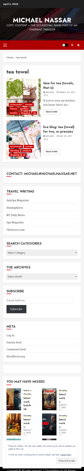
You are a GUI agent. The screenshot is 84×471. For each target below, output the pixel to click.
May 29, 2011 (65, 136)
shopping (25, 113)
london (13, 113)
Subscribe (78, 45)
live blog (14, 150)
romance (26, 150)
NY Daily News (15, 215)
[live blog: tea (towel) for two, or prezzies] (23, 139)
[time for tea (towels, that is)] (23, 97)
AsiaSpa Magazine (17, 200)
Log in (10, 335)
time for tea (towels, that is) (58, 85)
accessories (16, 104)
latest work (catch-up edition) (28, 405)
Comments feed (16, 349)
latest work (28, 390)
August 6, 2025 (27, 431)
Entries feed (14, 342)
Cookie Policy (65, 454)
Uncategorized (30, 394)
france (13, 108)
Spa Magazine (15, 222)
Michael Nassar (42, 20)
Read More (51, 111)
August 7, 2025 (63, 406)
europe (29, 104)
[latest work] (49, 399)
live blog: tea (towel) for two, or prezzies (58, 129)
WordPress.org (15, 356)
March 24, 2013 (67, 92)
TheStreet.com (15, 230)
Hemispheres (14, 207)
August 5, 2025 (63, 431)
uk (34, 113)
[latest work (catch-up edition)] (13, 399)
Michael (50, 92)
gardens (24, 108)
